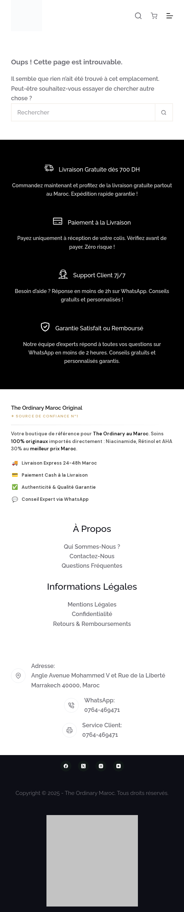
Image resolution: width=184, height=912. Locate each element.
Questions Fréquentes (92, 565)
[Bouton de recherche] (164, 112)
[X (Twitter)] (83, 766)
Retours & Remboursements (92, 623)
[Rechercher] (138, 15)
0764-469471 (102, 709)
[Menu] (169, 15)
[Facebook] (65, 766)
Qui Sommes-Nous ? (92, 546)
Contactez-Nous (92, 556)
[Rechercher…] (83, 112)
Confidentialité (92, 614)
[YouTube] (118, 766)
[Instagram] (100, 766)
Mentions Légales (92, 604)
